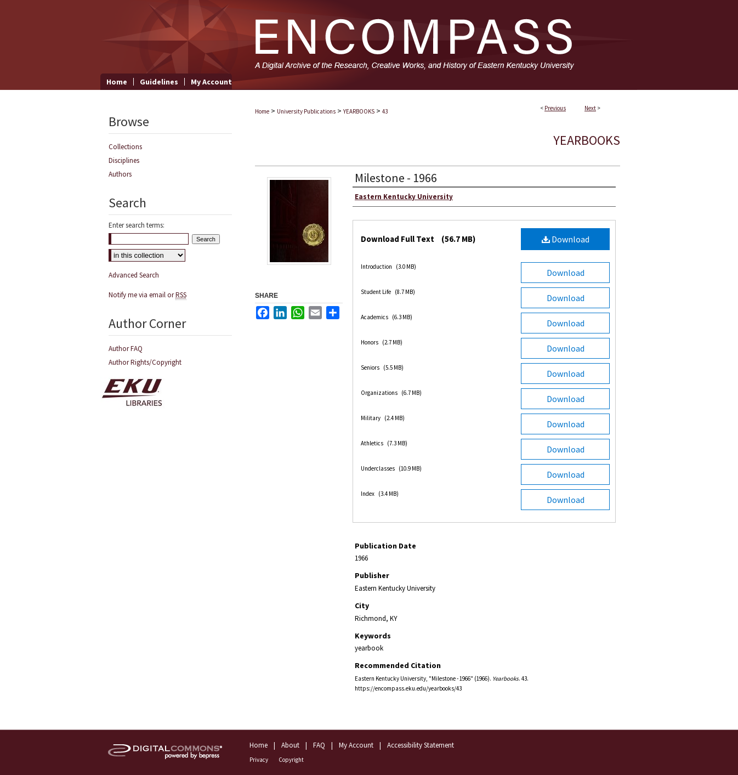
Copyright (291, 759)
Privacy (258, 759)
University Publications (306, 111)
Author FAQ (126, 348)
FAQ (319, 745)
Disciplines (124, 160)
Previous (555, 108)
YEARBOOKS (358, 111)
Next (590, 108)
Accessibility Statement (420, 745)
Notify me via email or (147, 294)
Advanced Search (134, 275)
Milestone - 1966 (396, 177)
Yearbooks (586, 140)
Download (565, 239)
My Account (356, 745)
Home (262, 111)
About (290, 745)
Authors (120, 174)
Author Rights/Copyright (145, 362)
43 (385, 111)
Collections (125, 146)
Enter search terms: (136, 225)
